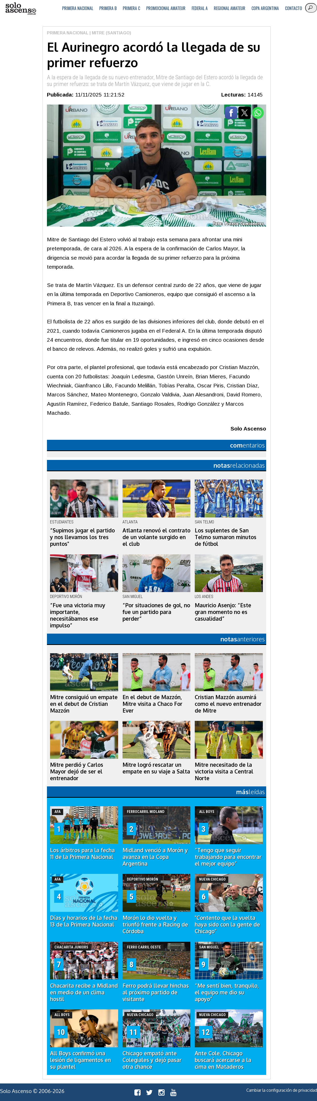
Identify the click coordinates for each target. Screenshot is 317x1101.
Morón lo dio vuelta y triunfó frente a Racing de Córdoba (155, 924)
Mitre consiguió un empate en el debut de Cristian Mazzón (84, 704)
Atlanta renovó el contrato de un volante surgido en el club (156, 537)
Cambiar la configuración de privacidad (281, 1090)
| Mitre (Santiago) (109, 33)
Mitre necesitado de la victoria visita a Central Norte (224, 771)
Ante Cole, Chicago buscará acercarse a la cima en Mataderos (223, 1060)
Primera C (131, 8)
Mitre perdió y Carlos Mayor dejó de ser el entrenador (76, 771)
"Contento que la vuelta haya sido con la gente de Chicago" (227, 924)
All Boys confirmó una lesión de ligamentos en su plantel (80, 1060)
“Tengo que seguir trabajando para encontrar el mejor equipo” (228, 857)
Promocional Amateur (165, 8)
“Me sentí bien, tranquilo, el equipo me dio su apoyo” (227, 992)
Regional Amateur (229, 8)
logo (21, 9)
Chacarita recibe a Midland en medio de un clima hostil (84, 992)
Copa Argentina (265, 8)
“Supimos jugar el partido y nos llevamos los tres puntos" (82, 537)
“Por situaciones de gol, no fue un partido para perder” (156, 612)
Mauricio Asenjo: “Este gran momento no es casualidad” (223, 612)
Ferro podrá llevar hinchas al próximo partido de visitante (156, 992)
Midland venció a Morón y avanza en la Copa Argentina (155, 857)
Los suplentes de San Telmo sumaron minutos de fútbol (225, 537)
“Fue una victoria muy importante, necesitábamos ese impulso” (77, 615)
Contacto (293, 8)
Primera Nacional (77, 8)
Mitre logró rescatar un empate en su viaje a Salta (156, 768)
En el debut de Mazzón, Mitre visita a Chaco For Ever (152, 704)
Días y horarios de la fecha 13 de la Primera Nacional (83, 921)
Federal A (200, 8)
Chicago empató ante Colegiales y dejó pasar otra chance (152, 1060)
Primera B (108, 8)
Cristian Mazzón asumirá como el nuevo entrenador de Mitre (228, 704)
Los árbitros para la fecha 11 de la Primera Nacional (82, 853)
